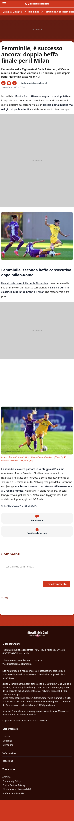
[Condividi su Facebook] (9, 83)
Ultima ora (7, 744)
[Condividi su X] (14, 83)
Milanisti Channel (12, 11)
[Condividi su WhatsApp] (3, 83)
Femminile (33, 11)
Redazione (7, 760)
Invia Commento (57, 584)
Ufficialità (7, 740)
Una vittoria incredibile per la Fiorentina (24, 283)
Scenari (6, 736)
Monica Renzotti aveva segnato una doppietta (42, 96)
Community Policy (11, 781)
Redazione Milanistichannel (34, 83)
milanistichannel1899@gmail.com (38, 705)
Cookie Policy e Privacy (13, 785)
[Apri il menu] (4, 4)
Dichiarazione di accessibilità (16, 789)
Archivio (6, 776)
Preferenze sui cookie (13, 793)
